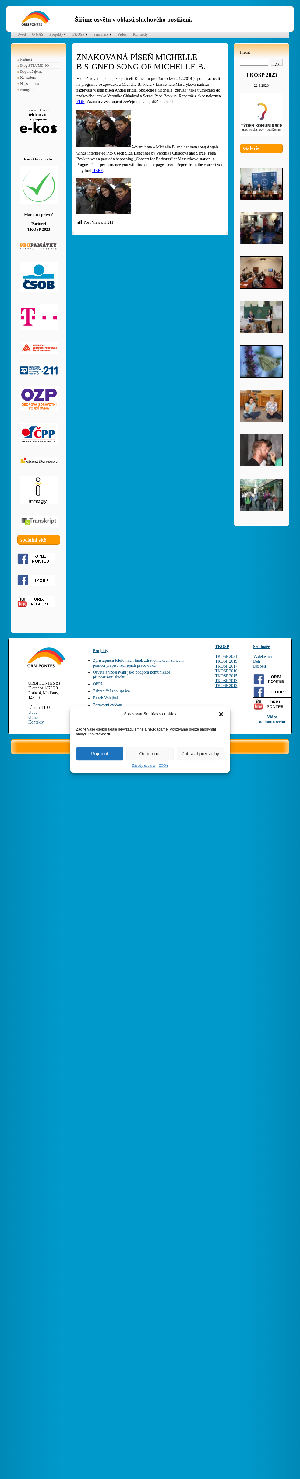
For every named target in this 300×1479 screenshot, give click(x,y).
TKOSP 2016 (226, 671)
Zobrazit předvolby (200, 753)
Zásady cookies (144, 765)
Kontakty (140, 34)
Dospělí (259, 666)
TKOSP (78, 34)
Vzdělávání (262, 656)
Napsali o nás (30, 84)
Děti (256, 661)
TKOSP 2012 (226, 685)
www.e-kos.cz (38, 110)
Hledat (245, 52)
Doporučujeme (31, 71)
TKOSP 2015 (226, 676)
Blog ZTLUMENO (34, 65)
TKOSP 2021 (226, 656)
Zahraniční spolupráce (111, 691)
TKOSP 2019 (226, 661)
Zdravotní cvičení (107, 705)
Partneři (26, 59)
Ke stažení (28, 77)
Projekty (56, 34)
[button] (221, 714)
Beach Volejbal (105, 698)
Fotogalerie (28, 90)
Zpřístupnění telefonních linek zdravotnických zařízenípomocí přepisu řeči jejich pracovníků (138, 663)
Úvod (21, 34)
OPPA (163, 765)
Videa (122, 34)
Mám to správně (38, 214)
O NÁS (37, 34)
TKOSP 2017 (226, 666)
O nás (33, 717)
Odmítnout (150, 753)
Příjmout (99, 753)
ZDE (80, 101)
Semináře (101, 34)
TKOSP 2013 (226, 680)
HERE (97, 170)
